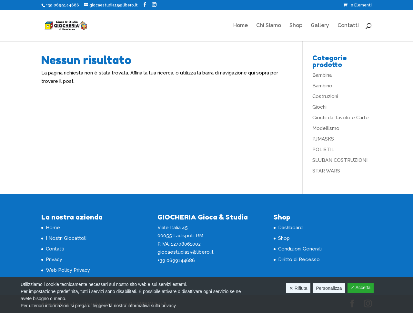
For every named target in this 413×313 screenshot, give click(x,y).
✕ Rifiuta (298, 288)
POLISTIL (323, 149)
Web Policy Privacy (68, 270)
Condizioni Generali (300, 249)
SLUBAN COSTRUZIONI (340, 160)
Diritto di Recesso (299, 259)
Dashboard (290, 227)
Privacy (54, 259)
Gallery (320, 25)
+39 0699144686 (62, 5)
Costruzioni (325, 96)
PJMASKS (323, 139)
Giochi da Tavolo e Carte (340, 118)
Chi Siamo (268, 25)
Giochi (319, 107)
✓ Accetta (361, 287)
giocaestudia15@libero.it (185, 252)
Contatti (348, 25)
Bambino (322, 86)
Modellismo (325, 128)
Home (240, 25)
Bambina (322, 75)
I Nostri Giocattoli (66, 238)
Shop (295, 25)
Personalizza (329, 288)
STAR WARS (326, 171)
